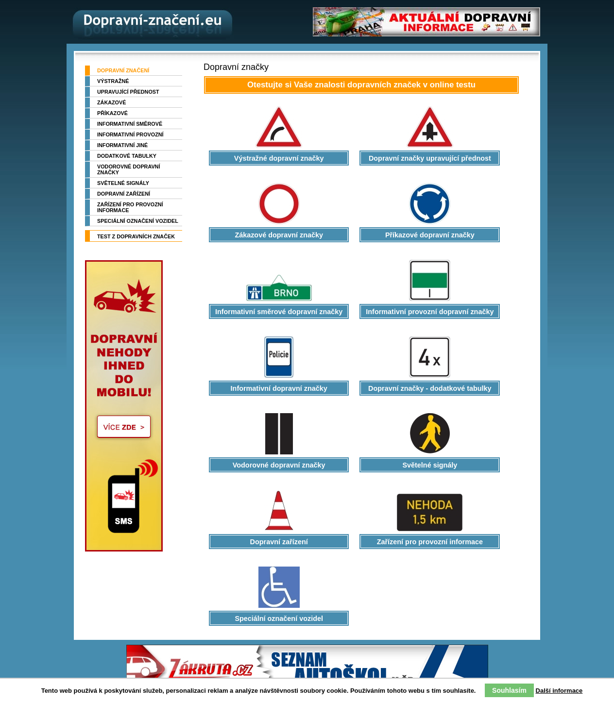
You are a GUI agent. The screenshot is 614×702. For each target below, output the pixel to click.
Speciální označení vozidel (137, 221)
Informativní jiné (122, 145)
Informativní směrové (129, 124)
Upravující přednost (128, 92)
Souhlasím (509, 690)
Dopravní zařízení (123, 194)
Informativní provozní (130, 134)
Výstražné (113, 81)
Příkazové (112, 113)
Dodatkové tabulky (126, 156)
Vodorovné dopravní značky (128, 169)
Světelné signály (123, 183)
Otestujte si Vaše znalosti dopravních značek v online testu (361, 84)
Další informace (559, 690)
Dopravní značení (123, 70)
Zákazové (111, 102)
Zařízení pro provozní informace (130, 207)
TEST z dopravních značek (136, 236)
